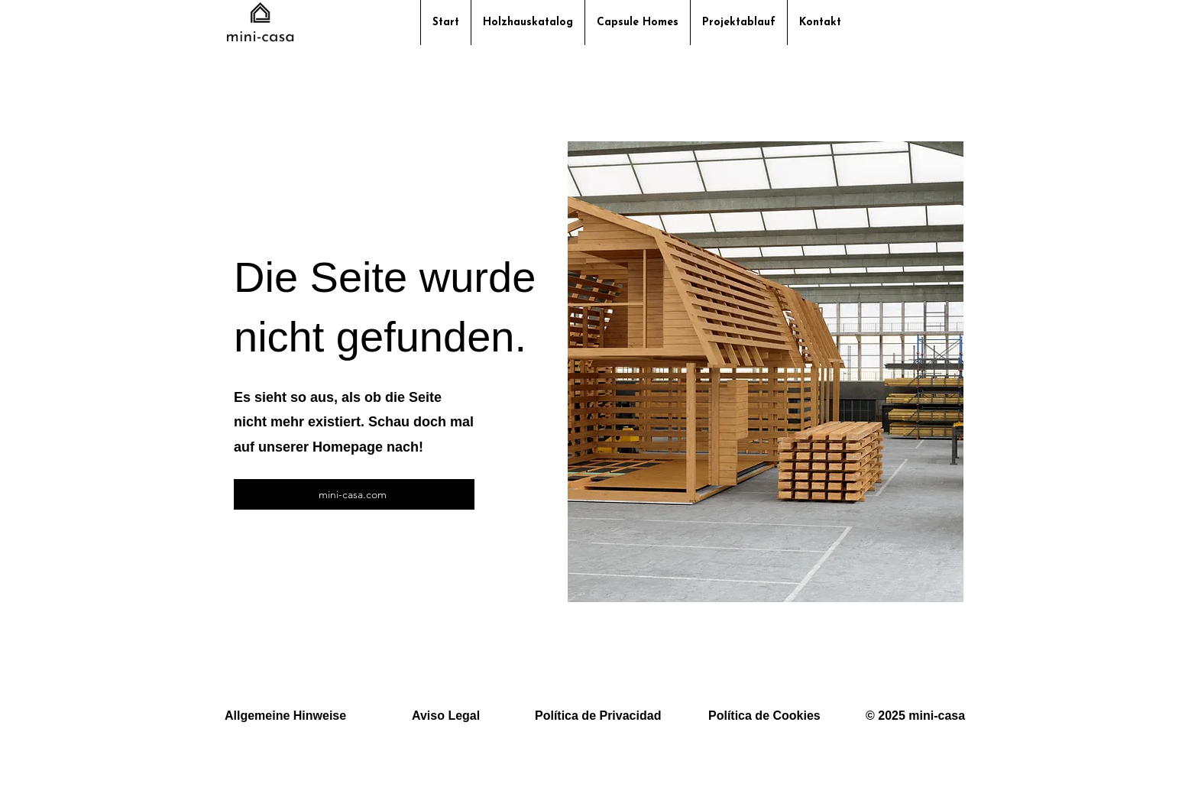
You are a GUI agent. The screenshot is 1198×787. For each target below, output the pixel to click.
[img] (260, 41)
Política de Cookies (764, 715)
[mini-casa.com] (354, 494)
